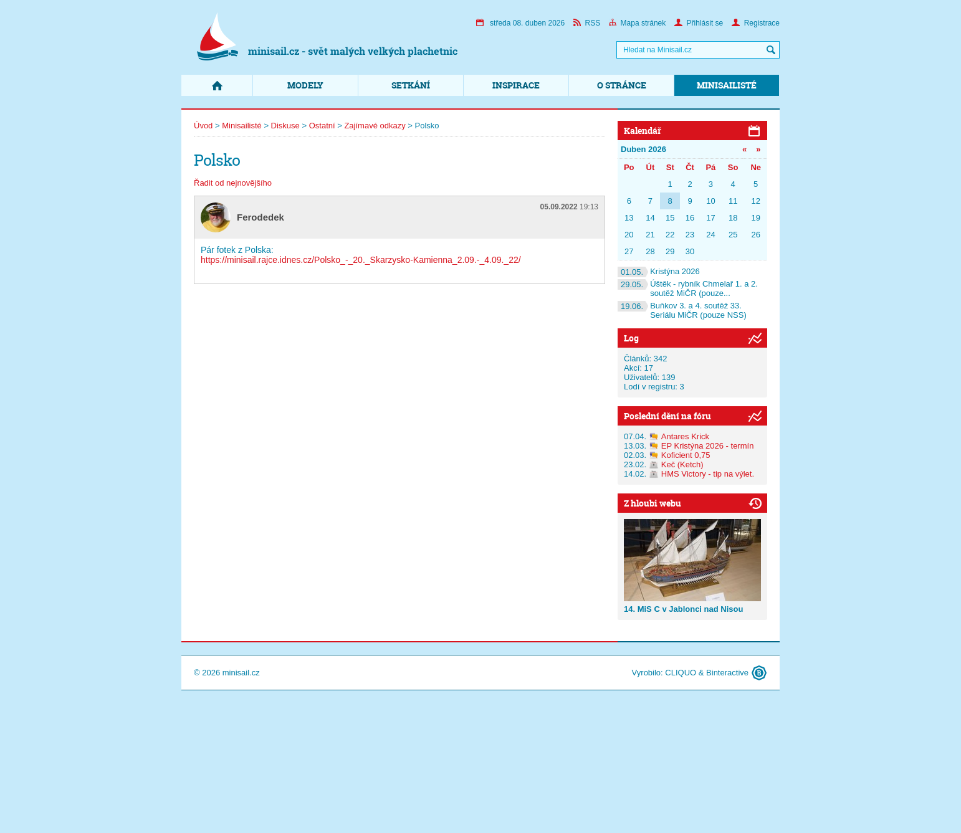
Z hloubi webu (652, 503)
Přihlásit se (699, 23)
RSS (587, 23)
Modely (305, 85)
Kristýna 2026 (659, 271)
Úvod (203, 125)
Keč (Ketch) (682, 464)
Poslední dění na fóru (667, 416)
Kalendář (642, 130)
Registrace (756, 23)
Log (631, 338)
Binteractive (727, 672)
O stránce (621, 85)
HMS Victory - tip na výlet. (707, 473)
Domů (216, 85)
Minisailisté (727, 85)
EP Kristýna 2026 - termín (707, 445)
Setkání (410, 85)
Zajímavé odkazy (374, 125)
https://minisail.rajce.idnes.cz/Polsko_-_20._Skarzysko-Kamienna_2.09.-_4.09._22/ (361, 260)
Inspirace (516, 85)
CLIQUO (680, 672)
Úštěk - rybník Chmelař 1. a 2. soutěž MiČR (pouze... (688, 288)
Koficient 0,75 (685, 455)
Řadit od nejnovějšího (233, 183)
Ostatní (322, 125)
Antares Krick (685, 436)
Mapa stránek (637, 23)
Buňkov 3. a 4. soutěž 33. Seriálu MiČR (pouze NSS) (682, 310)
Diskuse (285, 125)
